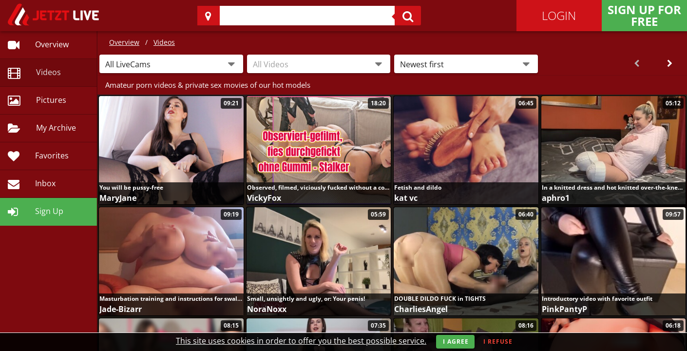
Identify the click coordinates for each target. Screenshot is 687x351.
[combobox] (319, 64)
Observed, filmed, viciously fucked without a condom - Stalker (319, 187)
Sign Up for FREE (644, 15)
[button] (171, 64)
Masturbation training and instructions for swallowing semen (171, 298)
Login (559, 15)
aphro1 (556, 198)
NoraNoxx (266, 309)
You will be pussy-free (131, 187)
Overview (124, 42)
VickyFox (264, 198)
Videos (164, 42)
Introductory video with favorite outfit (597, 298)
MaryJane (117, 198)
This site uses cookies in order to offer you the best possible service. (301, 340)
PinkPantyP (564, 309)
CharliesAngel (421, 309)
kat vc (406, 198)
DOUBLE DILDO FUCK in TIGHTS (440, 298)
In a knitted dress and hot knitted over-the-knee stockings (614, 187)
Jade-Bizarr (120, 309)
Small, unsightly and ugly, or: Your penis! (306, 298)
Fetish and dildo (417, 187)
